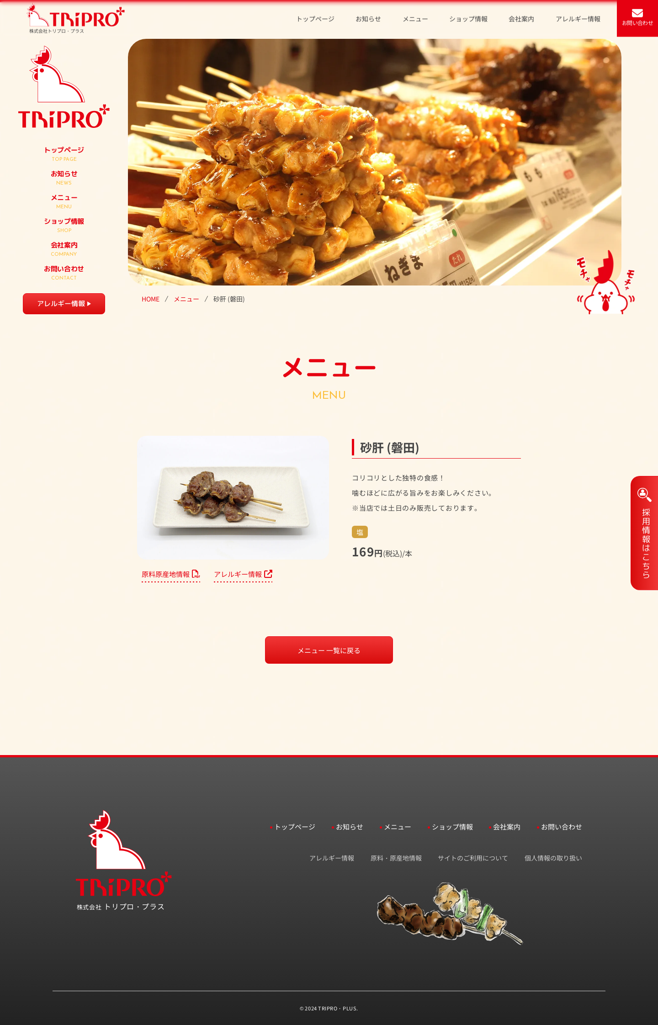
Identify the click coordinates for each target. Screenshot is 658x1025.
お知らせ (349, 826)
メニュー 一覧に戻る (329, 650)
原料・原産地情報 (396, 857)
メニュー (186, 299)
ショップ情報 (452, 826)
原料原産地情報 (171, 574)
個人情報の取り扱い (553, 857)
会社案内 (506, 826)
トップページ (294, 826)
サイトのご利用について (473, 857)
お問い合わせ (561, 826)
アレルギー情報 (61, 303)
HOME (150, 299)
